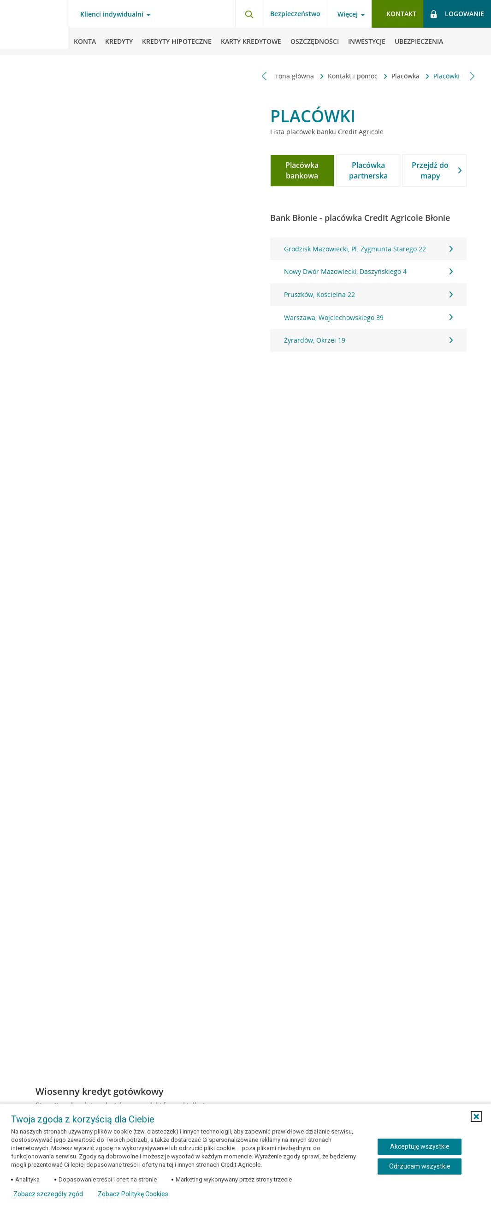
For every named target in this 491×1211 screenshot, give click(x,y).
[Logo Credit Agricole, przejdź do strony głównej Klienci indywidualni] (34, 27)
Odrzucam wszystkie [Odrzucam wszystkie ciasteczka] (419, 1166)
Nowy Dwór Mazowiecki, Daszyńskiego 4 (368, 271)
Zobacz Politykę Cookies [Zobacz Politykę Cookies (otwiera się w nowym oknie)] (133, 1194)
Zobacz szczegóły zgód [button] (48, 1194)
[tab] (302, 170)
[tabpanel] (368, 294)
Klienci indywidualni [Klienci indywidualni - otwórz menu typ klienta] (111, 14)
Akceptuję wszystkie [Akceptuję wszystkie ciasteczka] (420, 1146)
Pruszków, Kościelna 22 (368, 294)
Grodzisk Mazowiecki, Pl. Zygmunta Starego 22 (368, 248)
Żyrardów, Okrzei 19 (368, 340)
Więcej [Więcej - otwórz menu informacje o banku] (347, 14)
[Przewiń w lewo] (264, 76)
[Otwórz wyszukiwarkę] (249, 14)
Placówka (346, 75)
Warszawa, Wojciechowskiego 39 (368, 317)
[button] (476, 1116)
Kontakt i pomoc (293, 75)
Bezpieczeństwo (295, 13)
